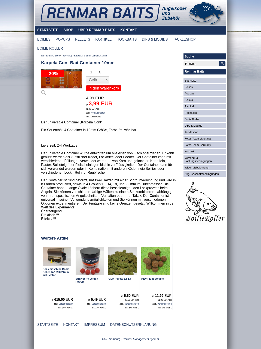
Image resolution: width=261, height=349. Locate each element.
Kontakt (189, 151)
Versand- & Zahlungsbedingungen (198, 159)
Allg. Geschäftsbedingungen (202, 174)
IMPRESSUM (94, 324)
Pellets (189, 100)
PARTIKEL (103, 39)
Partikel (189, 106)
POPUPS (63, 39)
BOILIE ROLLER (50, 48)
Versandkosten (98, 113)
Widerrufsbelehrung (197, 167)
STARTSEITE (47, 30)
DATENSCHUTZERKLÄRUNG (133, 324)
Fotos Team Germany (198, 145)
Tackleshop (66, 56)
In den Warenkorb (103, 88)
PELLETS (82, 39)
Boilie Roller (192, 119)
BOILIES (44, 39)
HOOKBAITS (127, 39)
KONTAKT (128, 30)
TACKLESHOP (184, 39)
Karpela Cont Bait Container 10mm (90, 56)
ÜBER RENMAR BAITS (96, 30)
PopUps (189, 93)
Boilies (189, 87)
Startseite (190, 80)
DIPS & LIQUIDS (155, 39)
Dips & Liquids (193, 125)
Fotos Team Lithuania (198, 138)
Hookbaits (191, 112)
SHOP (68, 30)
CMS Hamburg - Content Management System (130, 339)
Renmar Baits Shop (50, 56)
